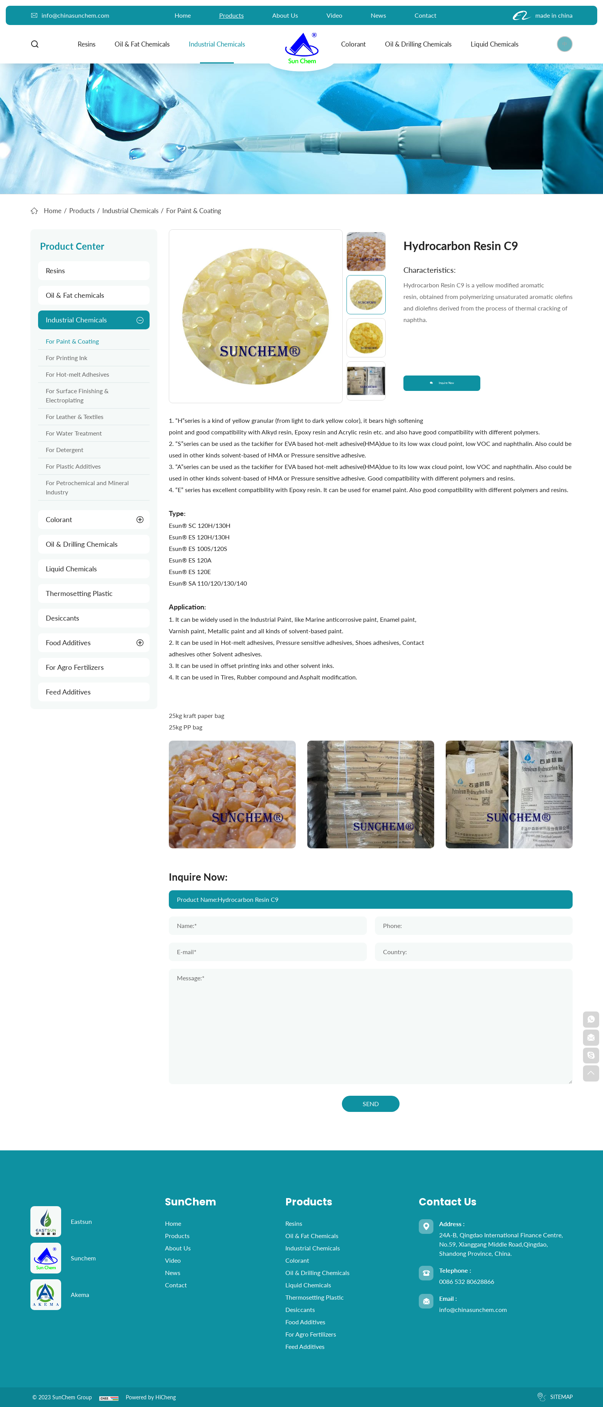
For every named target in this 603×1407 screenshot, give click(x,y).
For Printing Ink (66, 357)
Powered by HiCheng (151, 1397)
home (183, 15)
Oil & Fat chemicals (139, 44)
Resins (83, 44)
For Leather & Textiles (74, 416)
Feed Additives (68, 692)
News (378, 15)
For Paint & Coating (72, 341)
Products (231, 15)
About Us (285, 15)
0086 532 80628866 (466, 1281)
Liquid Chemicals (491, 44)
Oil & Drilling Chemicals (415, 44)
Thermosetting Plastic (79, 593)
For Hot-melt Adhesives (77, 374)
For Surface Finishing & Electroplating (77, 395)
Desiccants (62, 618)
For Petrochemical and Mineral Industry (87, 487)
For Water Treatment (74, 433)
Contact (425, 15)
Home (53, 211)
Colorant (350, 44)
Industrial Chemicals (214, 44)
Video (334, 15)
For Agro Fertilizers (75, 667)
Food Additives (68, 642)
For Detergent (64, 449)
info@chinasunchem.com (473, 1309)
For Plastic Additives (73, 466)
